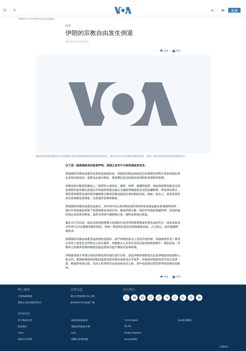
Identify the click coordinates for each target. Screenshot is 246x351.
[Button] (164, 50)
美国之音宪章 (25, 339)
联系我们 (22, 326)
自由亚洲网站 (185, 320)
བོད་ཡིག (127, 326)
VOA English (131, 320)
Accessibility (130, 339)
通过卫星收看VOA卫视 (82, 296)
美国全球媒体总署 (80, 326)
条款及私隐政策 (79, 320)
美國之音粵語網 (79, 339)
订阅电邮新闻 (25, 296)
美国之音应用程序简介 (30, 302)
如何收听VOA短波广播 (82, 302)
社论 (68, 25)
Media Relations (132, 332)
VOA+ (21, 332)
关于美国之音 (25, 320)
